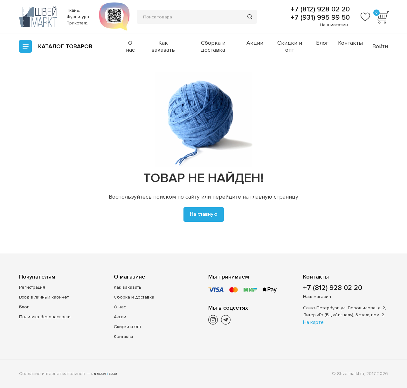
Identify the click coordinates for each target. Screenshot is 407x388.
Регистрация (32, 287)
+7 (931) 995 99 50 (319, 18)
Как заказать (163, 46)
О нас (130, 46)
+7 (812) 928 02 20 (319, 9)
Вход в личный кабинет (44, 297)
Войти (380, 46)
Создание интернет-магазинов (52, 373)
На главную (203, 214)
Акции (254, 42)
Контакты (350, 42)
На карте (313, 322)
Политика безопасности (45, 316)
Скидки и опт (289, 46)
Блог (322, 42)
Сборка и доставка (213, 46)
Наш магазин (334, 25)
